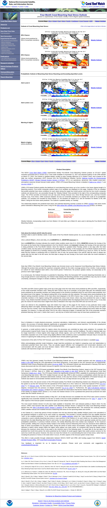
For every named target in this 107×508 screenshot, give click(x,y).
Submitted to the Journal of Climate (58, 478)
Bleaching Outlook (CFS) (8, 48)
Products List (5, 28)
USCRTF (84, 7)
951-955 (55, 473)
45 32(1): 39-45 (72, 468)
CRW (26, 7)
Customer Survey (38, 505)
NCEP (103, 438)
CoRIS (102, 7)
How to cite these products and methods (56, 501)
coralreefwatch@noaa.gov (29, 445)
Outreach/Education (7, 72)
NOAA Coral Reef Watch (66, 505)
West (63, 21)
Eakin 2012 (35, 373)
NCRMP (96, 7)
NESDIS (14, 7)
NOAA (8, 7)
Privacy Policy (70, 503)
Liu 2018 (68, 388)
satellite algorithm (67, 416)
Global (55, 21)
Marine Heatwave (6, 42)
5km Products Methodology (8, 60)
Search (40, 501)
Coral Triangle (83, 21)
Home (97, 21)
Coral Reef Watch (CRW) (38, 173)
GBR (91, 21)
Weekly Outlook (96, 40)
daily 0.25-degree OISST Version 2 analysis (47, 407)
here (97, 340)
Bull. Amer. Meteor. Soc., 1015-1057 (58, 486)
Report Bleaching (6, 77)
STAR (21, 7)
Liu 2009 (57, 364)
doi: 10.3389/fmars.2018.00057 (70, 463)
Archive (103, 21)
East (59, 21)
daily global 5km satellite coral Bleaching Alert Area (73, 205)
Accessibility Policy (59, 503)
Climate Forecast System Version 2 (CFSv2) (50, 180)
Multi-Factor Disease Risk (8, 45)
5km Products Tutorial (7, 74)
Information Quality (46, 503)
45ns (49, 21)
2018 (100, 398)
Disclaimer (35, 503)
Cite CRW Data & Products (8, 58)
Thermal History (5, 50)
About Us (4, 24)
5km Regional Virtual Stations (9, 40)
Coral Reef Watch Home (9, 21)
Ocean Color (4, 47)
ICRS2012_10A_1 (28, 458)
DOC (2, 7)
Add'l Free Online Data (7, 53)
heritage (91, 204)
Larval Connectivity (6, 51)
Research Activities (7, 63)
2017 (94, 398)
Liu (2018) (27, 184)
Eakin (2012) (96, 182)
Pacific (68, 21)
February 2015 (34, 386)
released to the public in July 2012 (66, 371)
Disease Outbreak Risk (7, 43)
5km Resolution (5, 33)
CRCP (90, 7)
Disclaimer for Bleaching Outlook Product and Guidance (63, 496)
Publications (5, 56)
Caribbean (75, 21)
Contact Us (48, 505)
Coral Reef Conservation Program (51, 440)
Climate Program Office (28, 440)
